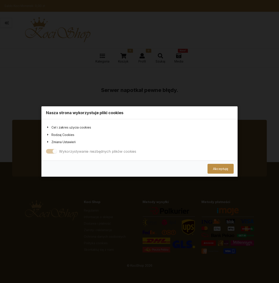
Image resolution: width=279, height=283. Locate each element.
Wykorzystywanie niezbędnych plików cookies (97, 151)
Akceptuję (220, 169)
